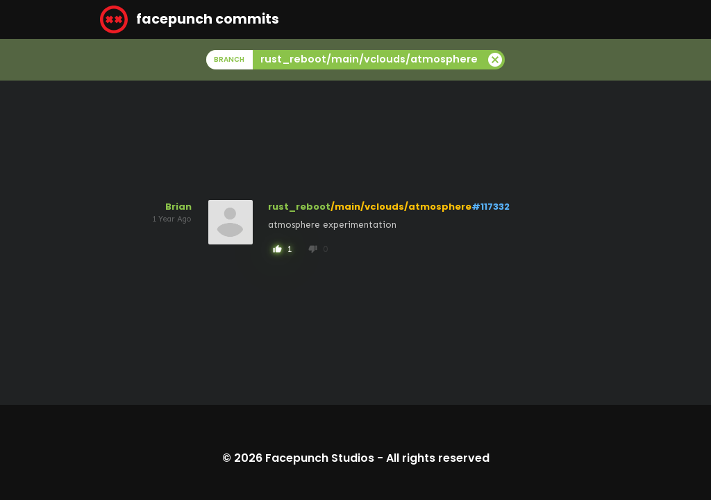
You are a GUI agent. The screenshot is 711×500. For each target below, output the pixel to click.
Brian (178, 206)
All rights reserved (438, 458)
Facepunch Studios (319, 458)
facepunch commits (189, 19)
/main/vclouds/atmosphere (401, 206)
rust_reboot (299, 206)
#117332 (490, 206)
